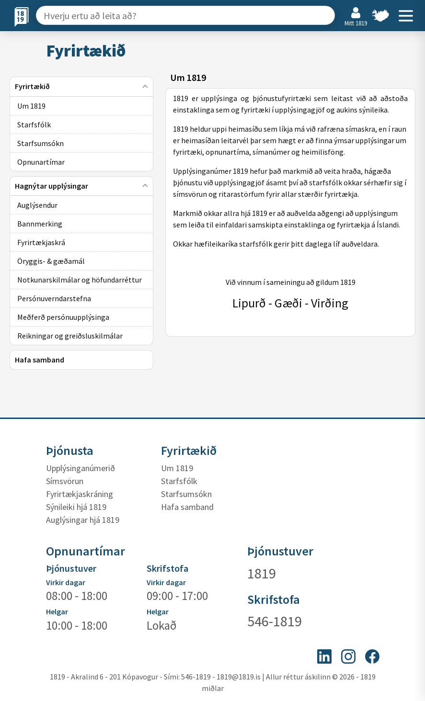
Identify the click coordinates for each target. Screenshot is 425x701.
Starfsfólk (179, 480)
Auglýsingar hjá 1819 (82, 519)
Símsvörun (64, 480)
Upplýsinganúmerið (80, 468)
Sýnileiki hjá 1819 (76, 506)
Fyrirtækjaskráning (79, 493)
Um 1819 (177, 468)
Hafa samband (187, 506)
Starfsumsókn (186, 493)
